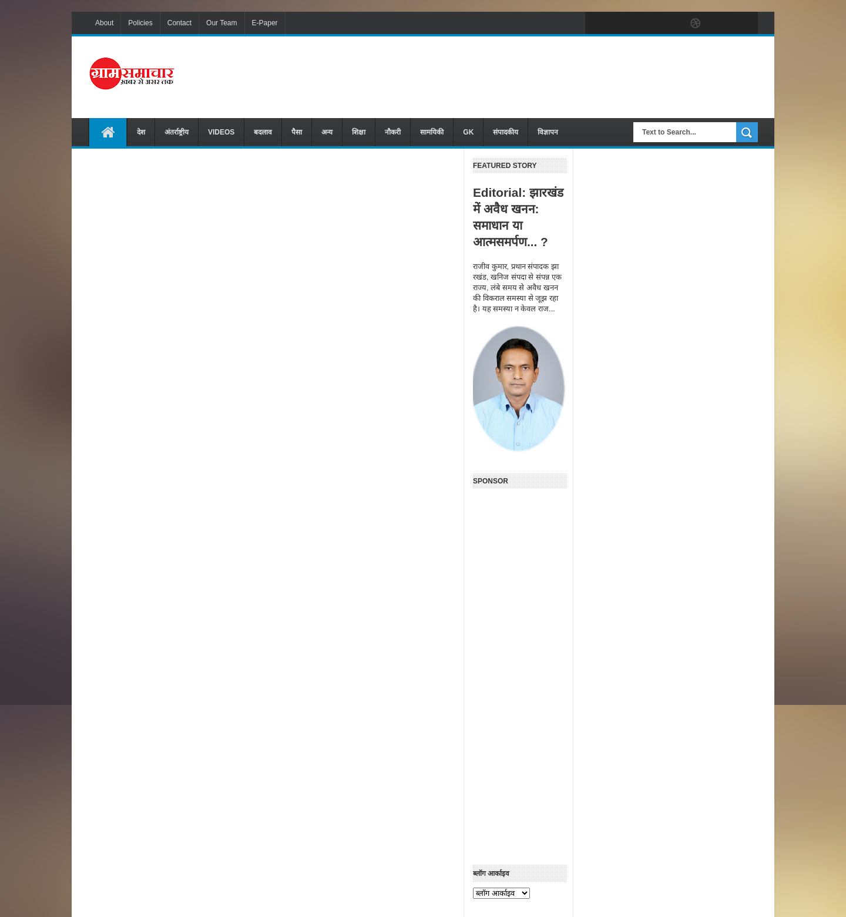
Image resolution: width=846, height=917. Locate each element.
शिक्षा (358, 132)
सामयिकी (432, 132)
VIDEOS (221, 132)
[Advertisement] (544, 75)
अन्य (327, 132)
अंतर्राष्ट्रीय (176, 132)
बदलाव (263, 132)
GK (468, 132)
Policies (140, 23)
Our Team (221, 23)
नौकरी (393, 132)
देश (141, 132)
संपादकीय (505, 132)
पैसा (296, 132)
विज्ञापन (548, 132)
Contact (179, 23)
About (104, 23)
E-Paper (265, 23)
